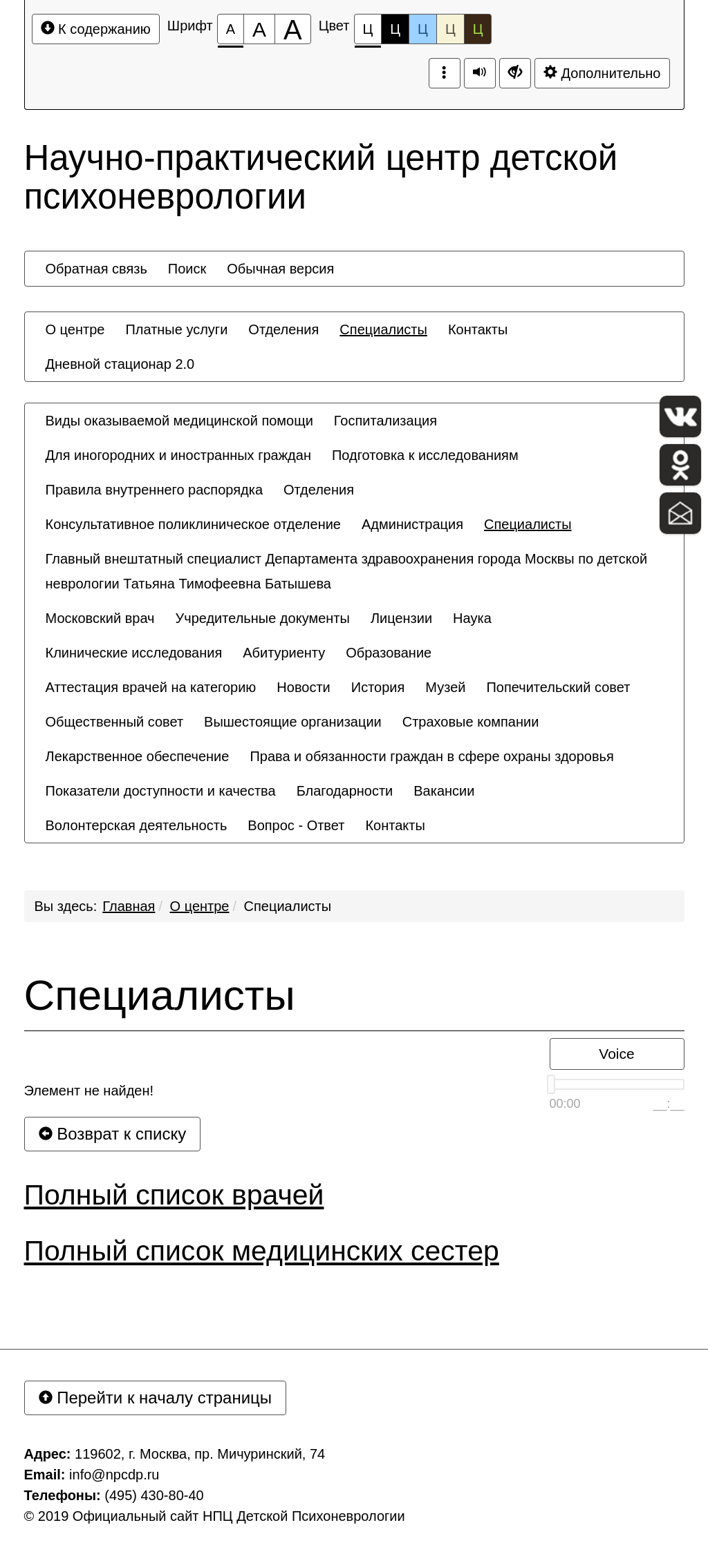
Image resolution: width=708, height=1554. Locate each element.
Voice (616, 1054)
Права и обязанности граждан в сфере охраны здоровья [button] (431, 756)
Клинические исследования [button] (134, 652)
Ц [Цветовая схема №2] (395, 29)
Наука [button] (472, 618)
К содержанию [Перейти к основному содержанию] (96, 29)
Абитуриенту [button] (284, 652)
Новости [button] (303, 687)
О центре (200, 906)
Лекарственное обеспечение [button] (138, 756)
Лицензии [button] (401, 618)
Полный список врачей (174, 1195)
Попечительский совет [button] (558, 687)
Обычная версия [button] (280, 268)
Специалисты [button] (383, 329)
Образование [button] (388, 652)
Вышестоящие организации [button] (293, 721)
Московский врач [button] (100, 618)
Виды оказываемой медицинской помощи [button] (179, 420)
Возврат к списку (113, 1133)
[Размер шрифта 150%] (259, 29)
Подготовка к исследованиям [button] (425, 455)
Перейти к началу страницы (155, 1397)
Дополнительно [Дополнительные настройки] (602, 73)
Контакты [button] (477, 329)
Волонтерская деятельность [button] (136, 825)
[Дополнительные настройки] (515, 73)
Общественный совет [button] (115, 721)
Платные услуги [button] (176, 329)
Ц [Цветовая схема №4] (450, 29)
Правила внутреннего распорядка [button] (154, 489)
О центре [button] (75, 329)
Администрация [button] (412, 524)
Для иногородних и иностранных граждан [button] (178, 455)
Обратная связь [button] (96, 268)
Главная (128, 906)
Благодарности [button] (345, 790)
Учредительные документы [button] (263, 618)
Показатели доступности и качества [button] (161, 790)
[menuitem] (96, 268)
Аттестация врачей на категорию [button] (151, 687)
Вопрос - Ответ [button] (296, 825)
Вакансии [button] (443, 790)
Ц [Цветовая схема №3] (423, 29)
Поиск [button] (187, 268)
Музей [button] (445, 687)
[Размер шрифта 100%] (230, 29)
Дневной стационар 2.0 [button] (120, 364)
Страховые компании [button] (470, 721)
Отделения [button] (283, 329)
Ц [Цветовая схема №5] (478, 29)
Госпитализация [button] (385, 420)
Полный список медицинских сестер (261, 1251)
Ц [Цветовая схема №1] (368, 32)
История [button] (378, 687)
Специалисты (288, 906)
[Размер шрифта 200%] (292, 29)
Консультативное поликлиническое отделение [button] (193, 524)
